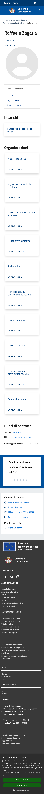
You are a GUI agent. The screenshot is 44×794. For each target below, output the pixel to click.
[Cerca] (39, 10)
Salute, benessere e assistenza (14, 655)
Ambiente (5, 653)
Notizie (4, 673)
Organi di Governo (8, 589)
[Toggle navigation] (4, 10)
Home (5, 20)
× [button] (41, 756)
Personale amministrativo (13, 23)
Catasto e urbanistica (10, 629)
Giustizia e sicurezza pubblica (13, 647)
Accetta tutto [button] (22, 780)
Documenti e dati (8, 606)
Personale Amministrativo (12, 603)
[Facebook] (5, 576)
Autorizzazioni (7, 658)
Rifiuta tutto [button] (22, 785)
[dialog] (22, 774)
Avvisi (3, 679)
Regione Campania (11, 2)
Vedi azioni (10, 45)
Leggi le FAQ (6, 740)
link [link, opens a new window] (9, 775)
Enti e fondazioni (8, 597)
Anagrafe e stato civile (10, 618)
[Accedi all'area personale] (35, 3)
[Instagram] (17, 576)
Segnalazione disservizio (11, 737)
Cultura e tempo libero (10, 621)
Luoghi (4, 690)
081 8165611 (18, 432)
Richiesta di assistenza (10, 743)
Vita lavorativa (7, 624)
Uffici (3, 594)
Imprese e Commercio (10, 626)
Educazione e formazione (11, 644)
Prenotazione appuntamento (13, 735)
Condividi (10, 40)
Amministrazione (18, 20)
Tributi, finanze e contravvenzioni (15, 650)
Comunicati (6, 676)
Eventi (4, 693)
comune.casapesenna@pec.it (20, 437)
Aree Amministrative (9, 591)
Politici (4, 600)
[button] (22, 790)
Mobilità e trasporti (9, 632)
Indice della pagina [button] (15, 88)
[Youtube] (11, 576)
